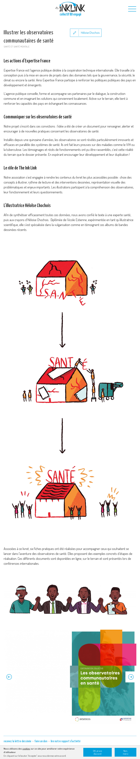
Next (130, 676)
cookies (26, 748)
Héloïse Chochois (90, 32)
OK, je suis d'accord (97, 752)
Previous (9, 676)
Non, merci (125, 752)
